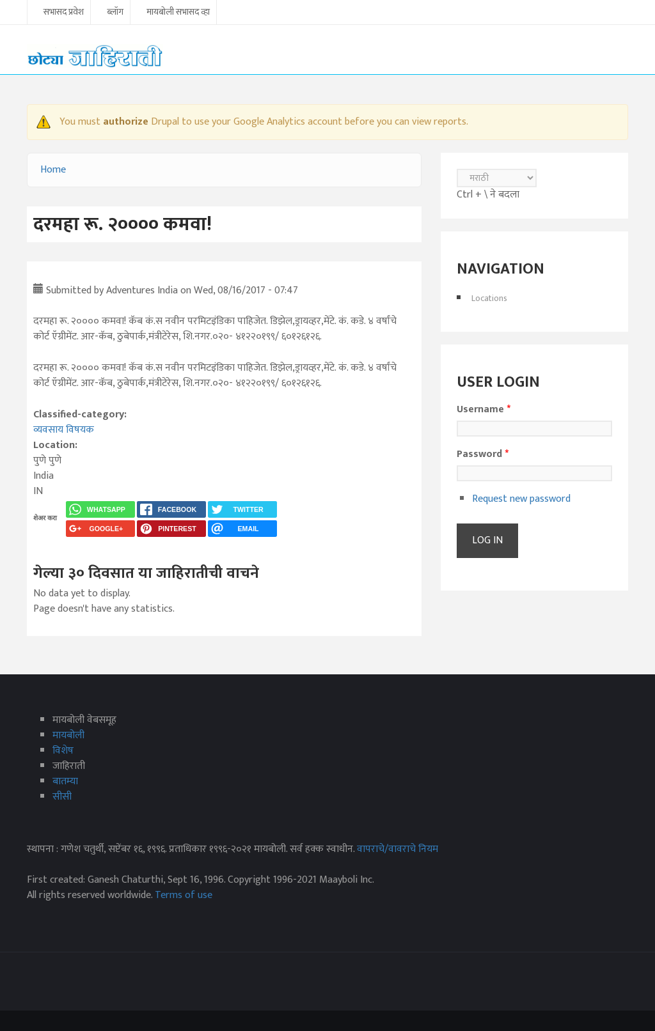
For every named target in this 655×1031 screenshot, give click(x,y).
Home (53, 169)
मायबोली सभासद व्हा (178, 13)
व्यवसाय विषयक (63, 429)
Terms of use (183, 895)
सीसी (62, 796)
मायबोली (68, 735)
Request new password (521, 499)
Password (483, 454)
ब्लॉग (115, 13)
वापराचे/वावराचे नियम (397, 849)
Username (483, 409)
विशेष (63, 750)
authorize (125, 121)
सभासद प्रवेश (63, 13)
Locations (489, 298)
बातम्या (65, 781)
